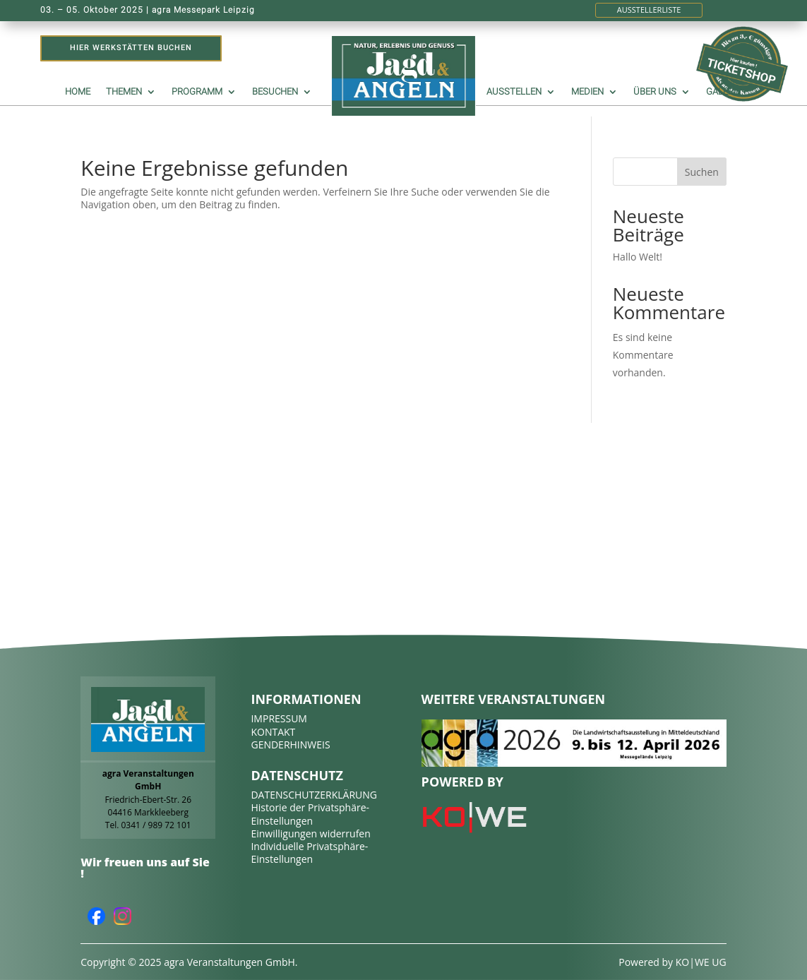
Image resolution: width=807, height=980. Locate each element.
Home (77, 92)
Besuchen (275, 92)
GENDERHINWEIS (290, 744)
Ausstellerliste (649, 9)
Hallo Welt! (637, 256)
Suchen (702, 172)
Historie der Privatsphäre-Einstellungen (310, 814)
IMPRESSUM (279, 718)
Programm (197, 92)
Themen (124, 92)
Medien (587, 92)
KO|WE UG (701, 962)
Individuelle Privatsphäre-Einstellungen (309, 852)
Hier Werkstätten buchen (131, 47)
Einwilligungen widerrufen (310, 833)
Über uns (654, 92)
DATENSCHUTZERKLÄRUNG (314, 794)
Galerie (723, 92)
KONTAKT (273, 732)
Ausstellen (514, 92)
